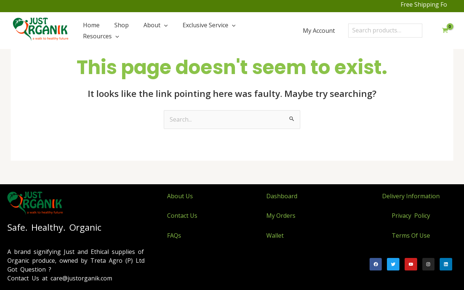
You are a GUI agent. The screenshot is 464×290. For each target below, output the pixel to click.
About (155, 25)
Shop (121, 25)
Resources (101, 36)
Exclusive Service (209, 25)
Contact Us (182, 216)
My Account (319, 31)
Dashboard (281, 196)
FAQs (174, 235)
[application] (164, 25)
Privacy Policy (411, 216)
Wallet (275, 235)
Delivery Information (411, 196)
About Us (180, 196)
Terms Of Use (411, 235)
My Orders (280, 216)
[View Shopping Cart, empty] (445, 30)
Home (91, 25)
